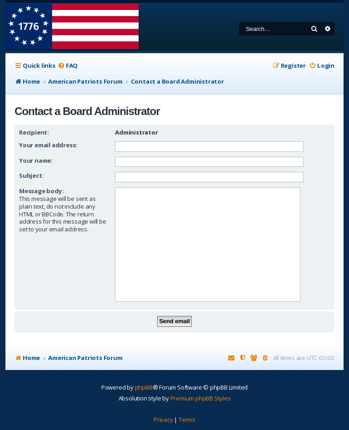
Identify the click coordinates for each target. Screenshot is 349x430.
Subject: (31, 175)
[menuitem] (68, 65)
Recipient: (34, 132)
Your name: (36, 160)
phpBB (144, 387)
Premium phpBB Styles (200, 398)
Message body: (41, 191)
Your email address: (48, 145)
